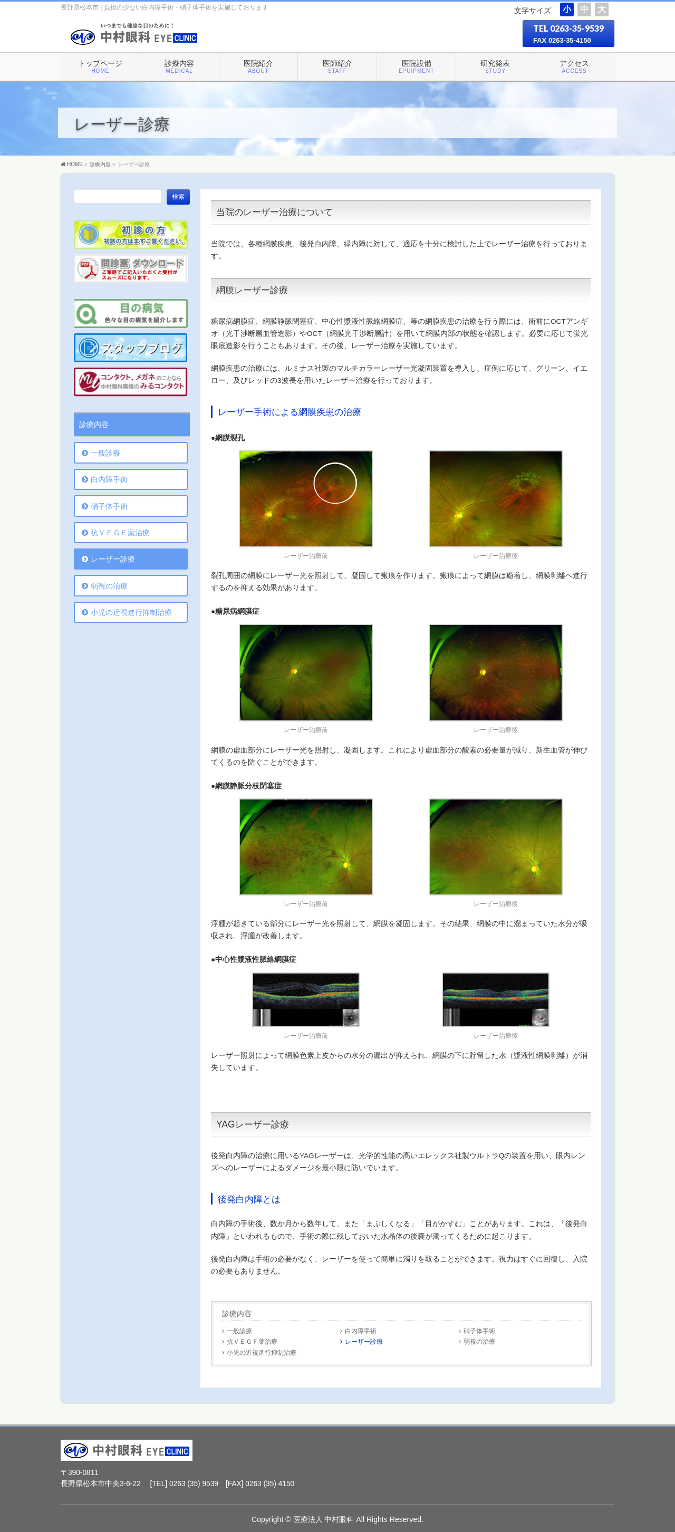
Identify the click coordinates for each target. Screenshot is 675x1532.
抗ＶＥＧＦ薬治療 (252, 1341)
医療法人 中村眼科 (323, 1519)
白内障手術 (361, 1330)
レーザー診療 (364, 1341)
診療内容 (237, 1313)
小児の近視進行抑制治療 (261, 1352)
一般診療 (239, 1330)
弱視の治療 (479, 1341)
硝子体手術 (479, 1330)
